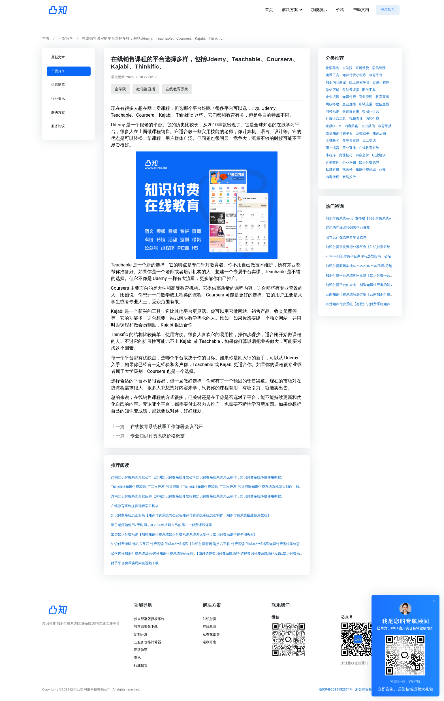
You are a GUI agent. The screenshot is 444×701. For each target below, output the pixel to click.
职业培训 (379, 155)
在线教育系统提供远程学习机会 (134, 506)
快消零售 (332, 68)
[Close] (433, 600)
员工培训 (369, 140)
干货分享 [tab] (58, 71)
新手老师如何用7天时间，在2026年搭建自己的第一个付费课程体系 (161, 525)
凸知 (382, 170)
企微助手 (363, 133)
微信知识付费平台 (339, 133)
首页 (269, 10)
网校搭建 (332, 104)
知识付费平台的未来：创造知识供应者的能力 (360, 285)
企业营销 (349, 162)
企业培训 (332, 97)
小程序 (331, 155)
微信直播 (382, 104)
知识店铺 (379, 133)
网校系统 (332, 111)
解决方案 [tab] (58, 112)
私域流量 (365, 104)
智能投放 (349, 177)
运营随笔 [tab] (58, 85)
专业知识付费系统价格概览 (157, 435)
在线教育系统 (176, 89)
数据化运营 (370, 111)
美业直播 (349, 148)
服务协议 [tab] (58, 126)
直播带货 (362, 68)
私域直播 (332, 170)
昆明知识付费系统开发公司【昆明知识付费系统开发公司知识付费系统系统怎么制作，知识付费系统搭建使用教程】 (197, 477)
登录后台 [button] (388, 10)
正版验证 (141, 650)
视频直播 (356, 119)
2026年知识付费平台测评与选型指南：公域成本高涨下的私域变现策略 (379, 256)
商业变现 (365, 97)
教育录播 (385, 126)
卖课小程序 (380, 82)
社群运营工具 (336, 119)
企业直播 (349, 104)
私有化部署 (211, 634)
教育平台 (376, 75)
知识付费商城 (365, 170)
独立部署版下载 (146, 627)
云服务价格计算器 (147, 642)
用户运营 (332, 148)
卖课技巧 (346, 155)
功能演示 (319, 10)
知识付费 (349, 97)
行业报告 (141, 665)
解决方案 (290, 10)
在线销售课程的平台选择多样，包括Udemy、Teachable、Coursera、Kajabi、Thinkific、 (154, 38)
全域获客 (332, 140)
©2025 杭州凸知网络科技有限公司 (85, 689)
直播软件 (332, 162)
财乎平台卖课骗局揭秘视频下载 (134, 563)
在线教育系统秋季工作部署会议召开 (166, 426)
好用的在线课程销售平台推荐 (348, 228)
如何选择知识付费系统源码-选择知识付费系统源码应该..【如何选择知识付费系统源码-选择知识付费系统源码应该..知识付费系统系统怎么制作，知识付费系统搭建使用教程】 (241, 553)
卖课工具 (332, 75)
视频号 (347, 170)
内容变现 (332, 177)
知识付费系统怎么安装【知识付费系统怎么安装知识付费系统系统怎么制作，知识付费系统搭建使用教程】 (190, 515)
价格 (340, 10)
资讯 (137, 658)
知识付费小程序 (354, 75)
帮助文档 (361, 10)
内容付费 (372, 119)
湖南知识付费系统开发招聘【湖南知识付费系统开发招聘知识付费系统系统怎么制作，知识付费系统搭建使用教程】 (197, 496)
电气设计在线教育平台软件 (346, 237)
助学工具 (369, 89)
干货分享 (65, 38)
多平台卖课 (350, 140)
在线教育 (209, 627)
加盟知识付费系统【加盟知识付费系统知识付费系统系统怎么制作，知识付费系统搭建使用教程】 (184, 534)
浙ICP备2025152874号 (336, 689)
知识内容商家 (336, 82)
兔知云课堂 (350, 89)
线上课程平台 (359, 82)
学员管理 (379, 68)
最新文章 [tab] (58, 57)
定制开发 (141, 634)
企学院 (120, 89)
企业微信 (368, 126)
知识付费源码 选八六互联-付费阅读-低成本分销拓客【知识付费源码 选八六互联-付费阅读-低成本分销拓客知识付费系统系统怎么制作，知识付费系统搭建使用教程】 (234, 544)
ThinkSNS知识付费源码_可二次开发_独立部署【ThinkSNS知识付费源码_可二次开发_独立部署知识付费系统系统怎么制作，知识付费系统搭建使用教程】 (225, 487)
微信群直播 (145, 89)
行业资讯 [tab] (58, 99)
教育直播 (382, 97)
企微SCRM (333, 126)
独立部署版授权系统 (149, 619)
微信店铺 (332, 89)
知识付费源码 (369, 162)
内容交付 (362, 155)
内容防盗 (351, 126)
